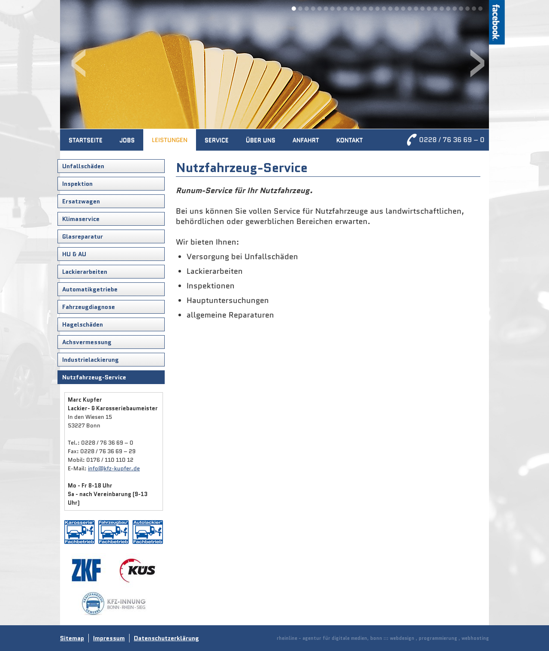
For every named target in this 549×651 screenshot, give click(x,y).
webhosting (475, 638)
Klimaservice (81, 219)
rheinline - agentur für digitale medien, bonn (329, 638)
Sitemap (72, 638)
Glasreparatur (82, 236)
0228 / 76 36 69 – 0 (452, 140)
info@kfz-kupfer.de (114, 468)
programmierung (438, 638)
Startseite (86, 140)
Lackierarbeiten (84, 271)
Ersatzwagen (81, 201)
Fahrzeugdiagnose (88, 307)
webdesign (402, 638)
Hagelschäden (82, 324)
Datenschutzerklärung (166, 638)
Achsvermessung (87, 342)
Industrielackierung (90, 359)
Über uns (260, 140)
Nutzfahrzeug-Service (94, 377)
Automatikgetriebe (90, 289)
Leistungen (169, 140)
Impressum (109, 638)
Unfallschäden (83, 166)
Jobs (127, 140)
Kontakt (349, 140)
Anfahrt (306, 140)
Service (217, 140)
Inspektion (77, 183)
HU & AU (74, 254)
